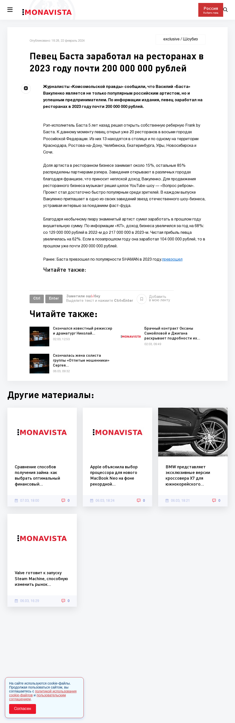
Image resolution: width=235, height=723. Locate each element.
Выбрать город (210, 12)
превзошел (172, 259)
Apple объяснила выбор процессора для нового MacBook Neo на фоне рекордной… (114, 475)
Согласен (22, 709)
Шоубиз (190, 39)
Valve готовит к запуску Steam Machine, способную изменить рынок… (41, 578)
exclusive (171, 39)
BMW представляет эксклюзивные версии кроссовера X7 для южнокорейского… (188, 475)
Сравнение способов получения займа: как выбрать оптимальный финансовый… (37, 475)
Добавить (153, 298)
